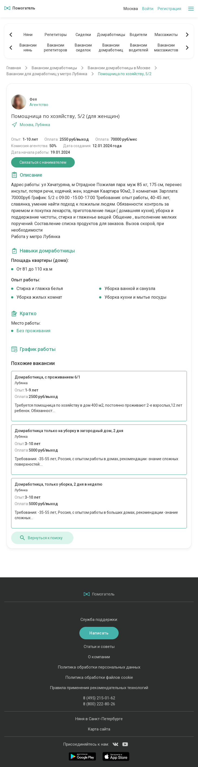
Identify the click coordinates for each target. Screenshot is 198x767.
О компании (99, 656)
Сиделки (83, 34)
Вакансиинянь (28, 47)
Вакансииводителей (138, 47)
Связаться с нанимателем (43, 162)
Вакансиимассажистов (166, 47)
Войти (147, 8)
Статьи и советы (99, 646)
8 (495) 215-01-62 (99, 698)
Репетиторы (56, 34)
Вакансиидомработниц (111, 47)
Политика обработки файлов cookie (99, 677)
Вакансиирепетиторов (55, 47)
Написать (98, 633)
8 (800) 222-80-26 (99, 704)
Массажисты (166, 34)
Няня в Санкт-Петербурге (99, 718)
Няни (28, 34)
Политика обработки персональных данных (99, 667)
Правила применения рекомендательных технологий (99, 687)
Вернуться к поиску (41, 538)
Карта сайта (99, 729)
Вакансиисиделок (83, 47)
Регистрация (169, 8)
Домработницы (111, 34)
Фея (33, 99)
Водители (138, 34)
